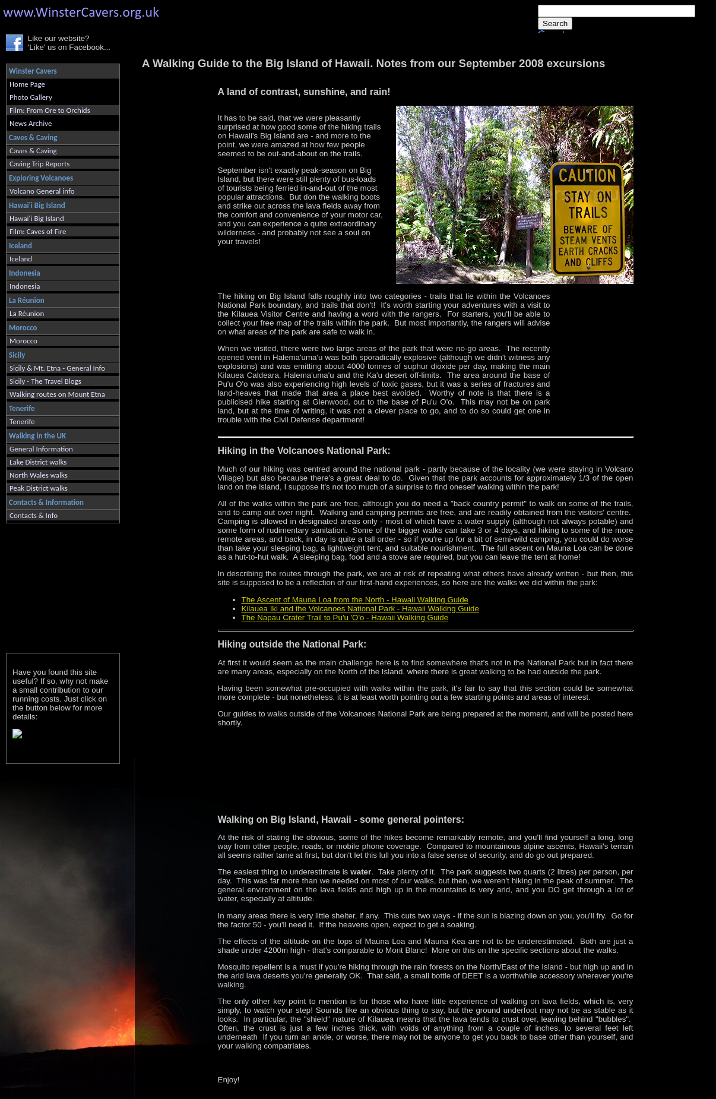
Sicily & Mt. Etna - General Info (57, 368)
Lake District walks (37, 461)
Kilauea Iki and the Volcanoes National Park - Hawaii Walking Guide (360, 608)
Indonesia (24, 286)
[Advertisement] (58, 585)
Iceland (20, 258)
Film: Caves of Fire (37, 231)
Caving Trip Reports (39, 163)
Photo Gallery (30, 97)
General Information (41, 448)
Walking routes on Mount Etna (57, 394)
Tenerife (22, 421)
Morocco (23, 340)
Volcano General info (42, 191)
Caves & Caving (33, 150)
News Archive (30, 123)
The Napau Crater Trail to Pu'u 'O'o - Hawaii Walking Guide (345, 617)
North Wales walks (38, 474)
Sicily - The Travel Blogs (45, 381)
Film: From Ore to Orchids (49, 110)
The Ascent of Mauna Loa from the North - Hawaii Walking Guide (355, 599)
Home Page (27, 84)
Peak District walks (38, 488)
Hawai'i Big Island (36, 218)
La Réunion (26, 313)
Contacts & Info (33, 515)
